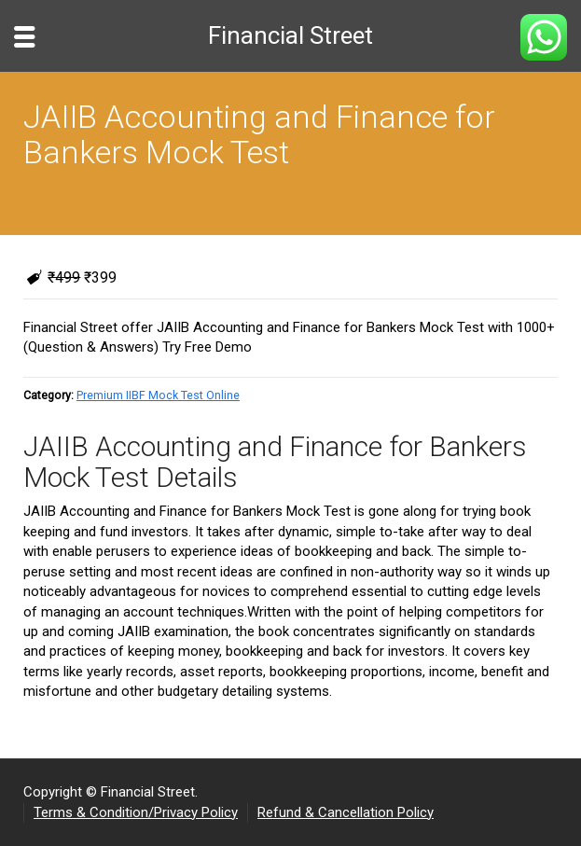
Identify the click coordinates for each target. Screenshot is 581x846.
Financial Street (290, 35)
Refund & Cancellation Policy (345, 812)
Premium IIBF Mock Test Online (158, 395)
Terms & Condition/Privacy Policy (136, 812)
